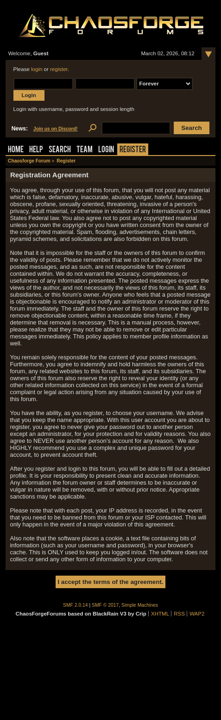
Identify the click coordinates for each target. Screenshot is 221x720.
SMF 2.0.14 (75, 605)
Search (60, 150)
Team (84, 150)
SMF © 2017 (105, 605)
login (36, 69)
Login (106, 150)
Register (133, 150)
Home (16, 150)
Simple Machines (139, 605)
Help (36, 150)
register (59, 69)
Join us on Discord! (55, 128)
